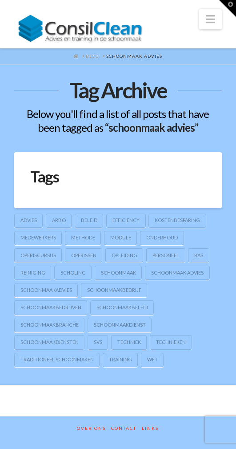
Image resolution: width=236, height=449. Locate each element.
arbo (59, 220)
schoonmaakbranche (49, 325)
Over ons (91, 428)
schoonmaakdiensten (49, 342)
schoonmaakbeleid (122, 307)
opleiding (124, 255)
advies (28, 220)
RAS (198, 255)
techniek (129, 342)
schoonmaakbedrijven (50, 307)
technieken (171, 342)
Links (150, 428)
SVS (98, 342)
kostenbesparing (177, 220)
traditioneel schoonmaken (57, 359)
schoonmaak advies (177, 272)
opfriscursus (38, 255)
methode (83, 237)
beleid (89, 220)
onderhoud (162, 237)
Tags (44, 176)
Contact (123, 428)
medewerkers (38, 237)
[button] (210, 19)
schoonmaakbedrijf (114, 290)
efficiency (126, 220)
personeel (165, 255)
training (120, 359)
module (120, 237)
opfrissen (83, 255)
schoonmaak (118, 272)
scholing (73, 272)
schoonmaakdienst (120, 325)
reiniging (32, 272)
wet (152, 359)
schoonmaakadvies (46, 290)
